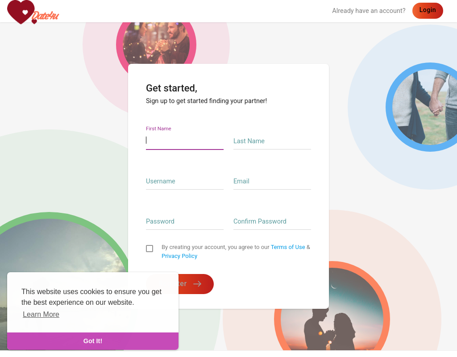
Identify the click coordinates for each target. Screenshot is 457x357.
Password (160, 221)
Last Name (249, 141)
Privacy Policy (179, 256)
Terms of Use (288, 247)
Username (160, 181)
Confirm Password (260, 221)
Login (428, 9)
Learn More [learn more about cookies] (41, 314)
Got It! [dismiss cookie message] (92, 341)
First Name (158, 128)
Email (241, 181)
